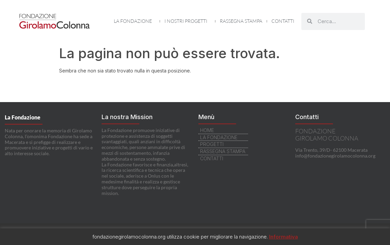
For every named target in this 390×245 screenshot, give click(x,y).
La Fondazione (134, 21)
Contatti (282, 21)
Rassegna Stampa (241, 21)
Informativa (283, 236)
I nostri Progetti (187, 21)
